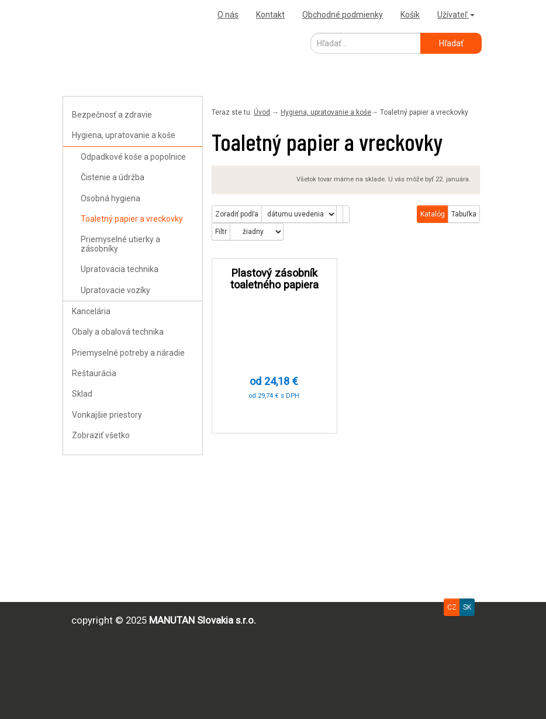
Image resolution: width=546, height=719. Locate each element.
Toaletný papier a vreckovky (132, 218)
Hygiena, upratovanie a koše (123, 135)
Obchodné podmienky (342, 14)
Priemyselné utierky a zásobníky (120, 244)
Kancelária (91, 311)
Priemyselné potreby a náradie (128, 352)
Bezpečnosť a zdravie (112, 114)
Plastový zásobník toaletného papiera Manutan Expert (274, 284)
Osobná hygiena (110, 198)
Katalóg (432, 214)
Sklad (82, 393)
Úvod (262, 112)
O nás (228, 14)
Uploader (83, 14)
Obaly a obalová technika (118, 331)
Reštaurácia (94, 373)
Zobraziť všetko (101, 435)
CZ (452, 607)
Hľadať (451, 43)
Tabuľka (463, 214)
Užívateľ (456, 14)
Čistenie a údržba (112, 177)
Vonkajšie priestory (107, 414)
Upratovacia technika (119, 269)
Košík (410, 14)
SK (467, 607)
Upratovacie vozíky (115, 290)
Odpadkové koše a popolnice (133, 156)
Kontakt (270, 14)
